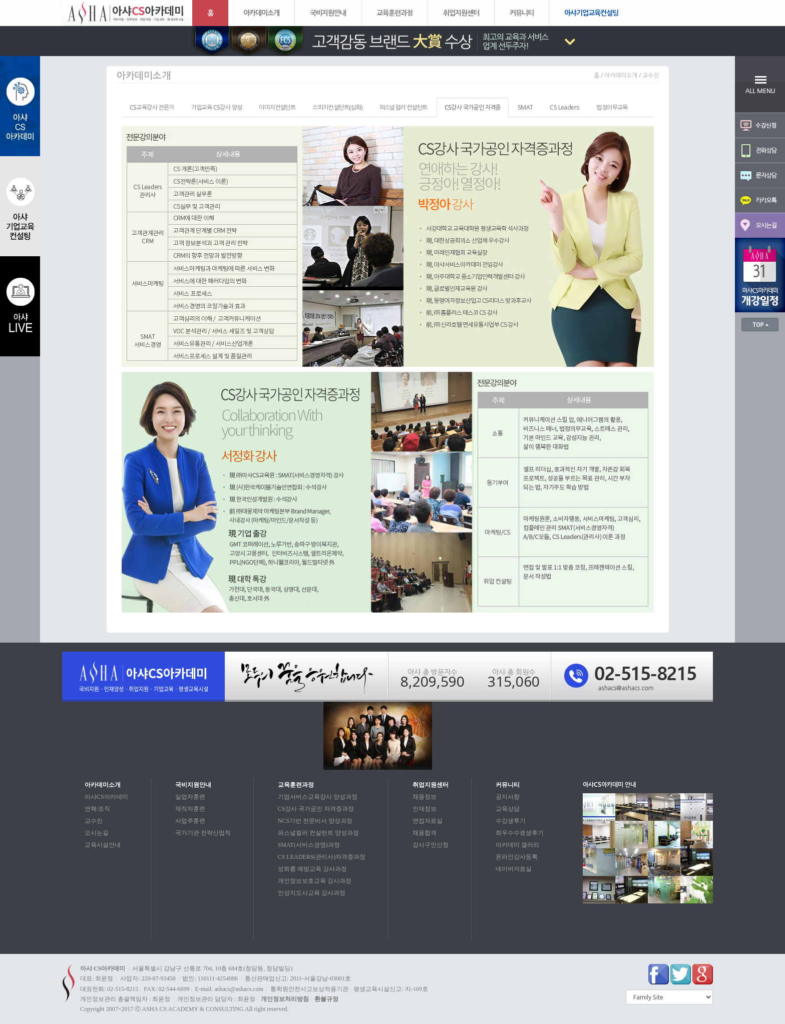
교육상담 (508, 808)
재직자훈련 (190, 808)
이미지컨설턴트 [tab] (277, 107)
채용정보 (425, 796)
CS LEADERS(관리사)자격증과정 (322, 856)
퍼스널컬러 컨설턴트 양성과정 (318, 832)
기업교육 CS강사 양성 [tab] (216, 107)
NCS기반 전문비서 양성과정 (315, 820)
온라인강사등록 (517, 856)
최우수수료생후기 (520, 832)
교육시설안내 (103, 844)
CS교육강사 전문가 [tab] (152, 107)
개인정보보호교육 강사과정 (314, 880)
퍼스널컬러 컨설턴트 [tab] (403, 107)
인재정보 (425, 808)
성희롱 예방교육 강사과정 (312, 868)
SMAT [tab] (525, 107)
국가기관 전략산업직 (203, 832)
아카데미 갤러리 (517, 844)
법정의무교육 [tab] (611, 107)
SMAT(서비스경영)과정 (309, 844)
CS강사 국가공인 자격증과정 (316, 808)
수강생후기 (511, 820)
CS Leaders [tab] (564, 107)
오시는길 (97, 832)
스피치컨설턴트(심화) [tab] (337, 107)
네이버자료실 (514, 868)
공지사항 (508, 796)
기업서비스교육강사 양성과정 (317, 796)
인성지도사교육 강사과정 (311, 892)
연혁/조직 (97, 808)
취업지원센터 (461, 13)
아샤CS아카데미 (106, 796)
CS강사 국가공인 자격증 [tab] (473, 107)
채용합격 (425, 832)
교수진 (94, 820)
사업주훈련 (190, 820)
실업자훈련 (190, 796)
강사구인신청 (431, 844)
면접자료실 (428, 820)
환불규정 (326, 998)
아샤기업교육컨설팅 (591, 13)
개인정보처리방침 (285, 998)
